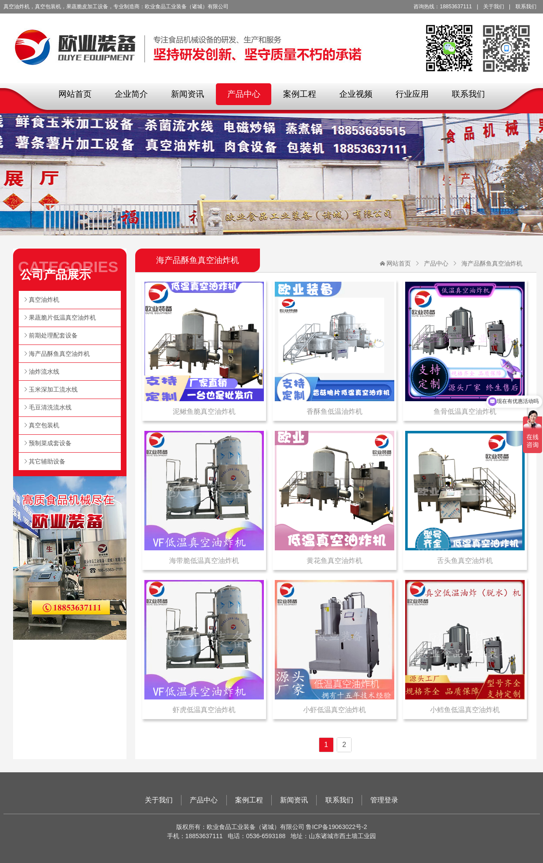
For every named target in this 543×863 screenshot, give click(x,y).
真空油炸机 (44, 299)
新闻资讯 (187, 94)
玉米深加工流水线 (53, 389)
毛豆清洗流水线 (50, 407)
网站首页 (75, 94)
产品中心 (243, 94)
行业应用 (412, 94)
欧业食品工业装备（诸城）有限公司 (271, 41)
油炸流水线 (44, 371)
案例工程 (299, 94)
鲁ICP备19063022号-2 (336, 826)
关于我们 (493, 6)
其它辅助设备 (47, 461)
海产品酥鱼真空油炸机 (492, 263)
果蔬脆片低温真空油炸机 (62, 317)
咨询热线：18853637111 (442, 6)
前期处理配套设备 (53, 335)
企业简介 (131, 94)
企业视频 (355, 94)
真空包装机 (44, 425)
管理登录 (384, 800)
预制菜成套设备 (50, 443)
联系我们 (526, 6)
